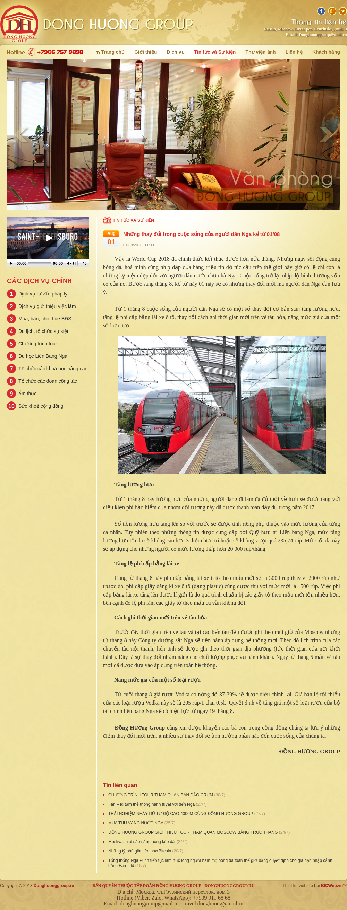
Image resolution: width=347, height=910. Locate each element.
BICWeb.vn (332, 885)
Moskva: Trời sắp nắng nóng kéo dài (142, 841)
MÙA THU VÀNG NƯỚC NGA (136, 823)
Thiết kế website (298, 885)
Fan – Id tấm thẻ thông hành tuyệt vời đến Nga (152, 804)
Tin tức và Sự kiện (133, 220)
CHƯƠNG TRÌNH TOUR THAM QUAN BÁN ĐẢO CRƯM (161, 795)
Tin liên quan (120, 785)
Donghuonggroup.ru (54, 885)
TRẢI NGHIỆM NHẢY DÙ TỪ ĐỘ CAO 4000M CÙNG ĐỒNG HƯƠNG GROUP (181, 813)
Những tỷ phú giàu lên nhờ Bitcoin (140, 851)
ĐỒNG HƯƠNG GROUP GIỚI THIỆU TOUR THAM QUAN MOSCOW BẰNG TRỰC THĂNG (193, 832)
